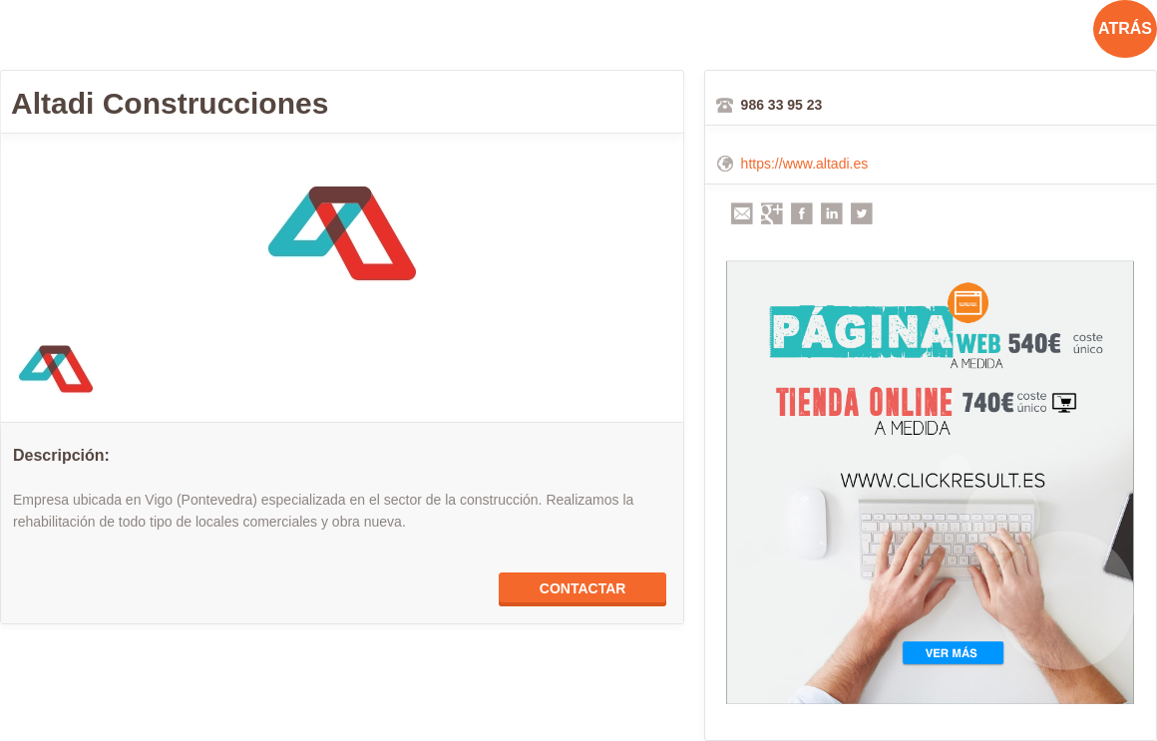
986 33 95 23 (782, 105)
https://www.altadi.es (805, 164)
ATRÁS (1125, 28)
